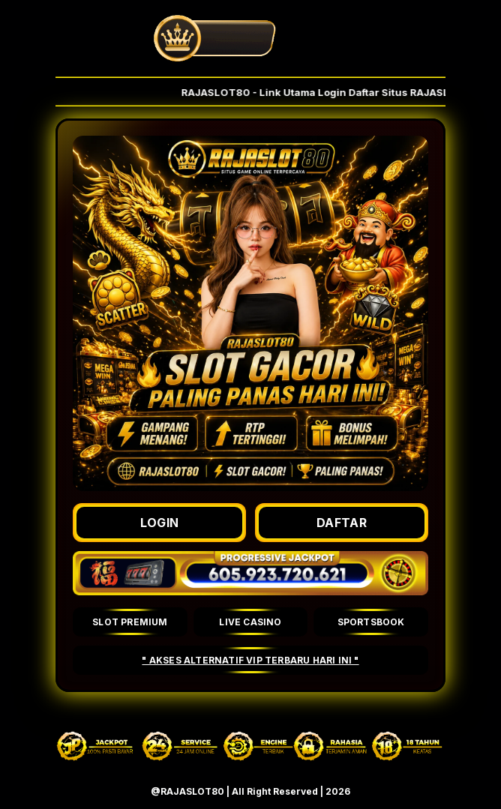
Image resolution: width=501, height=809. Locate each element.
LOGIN (159, 522)
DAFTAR (341, 522)
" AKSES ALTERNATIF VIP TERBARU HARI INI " (250, 660)
